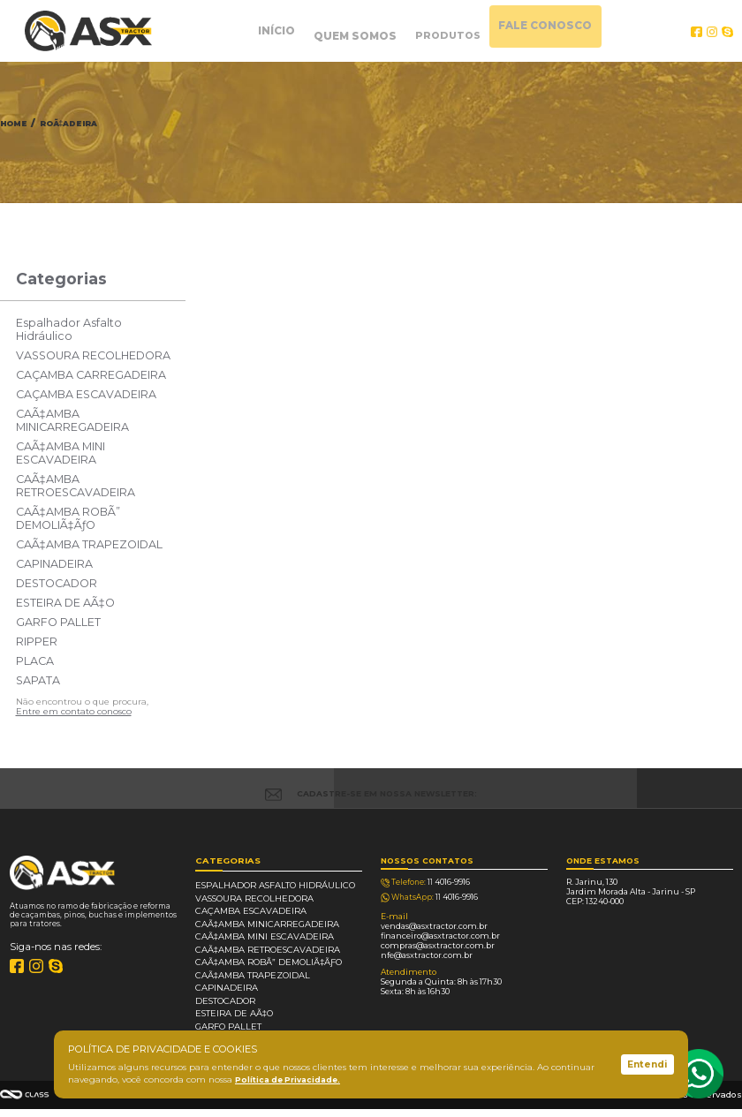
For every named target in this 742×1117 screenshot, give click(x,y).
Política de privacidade (255, 1112)
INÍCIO (246, 30)
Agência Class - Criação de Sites (24, 1095)
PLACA (35, 661)
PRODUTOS (460, 30)
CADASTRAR (670, 788)
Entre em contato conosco (74, 711)
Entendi (647, 1065)
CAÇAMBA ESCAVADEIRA (86, 394)
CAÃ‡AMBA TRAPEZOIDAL (89, 544)
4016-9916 (429, 885)
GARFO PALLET (58, 622)
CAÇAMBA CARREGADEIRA (91, 374)
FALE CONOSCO (579, 30)
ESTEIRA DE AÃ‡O (65, 602)
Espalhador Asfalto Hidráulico (69, 329)
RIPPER (36, 641)
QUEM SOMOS (345, 30)
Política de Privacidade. (289, 1079)
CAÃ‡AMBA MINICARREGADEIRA (72, 420)
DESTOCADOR (56, 583)
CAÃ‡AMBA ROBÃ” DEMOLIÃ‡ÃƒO (68, 518)
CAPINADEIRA (54, 563)
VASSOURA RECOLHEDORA (93, 355)
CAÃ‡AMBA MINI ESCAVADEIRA (60, 453)
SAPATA (38, 680)
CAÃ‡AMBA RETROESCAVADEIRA (75, 485)
